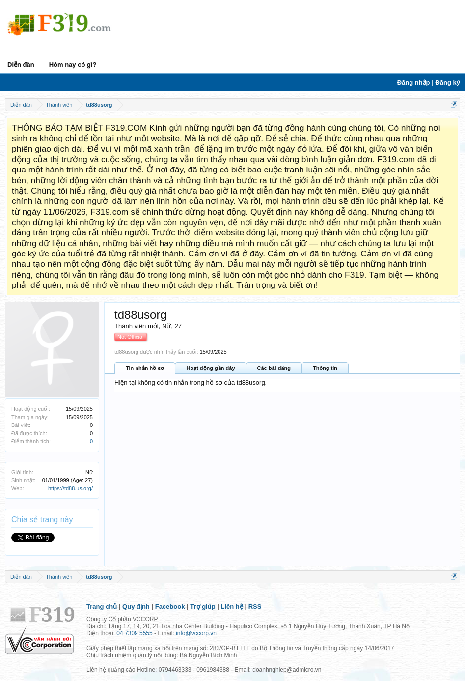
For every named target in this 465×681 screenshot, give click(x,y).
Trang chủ (101, 606)
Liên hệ (232, 606)
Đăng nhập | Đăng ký (428, 82)
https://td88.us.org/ (70, 488)
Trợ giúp (202, 606)
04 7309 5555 (134, 633)
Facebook (170, 606)
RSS (255, 606)
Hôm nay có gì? (73, 64)
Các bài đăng (274, 368)
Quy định (136, 606)
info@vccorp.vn (196, 633)
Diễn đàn (20, 64)
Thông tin (325, 368)
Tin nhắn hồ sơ (145, 368)
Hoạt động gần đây (210, 368)
